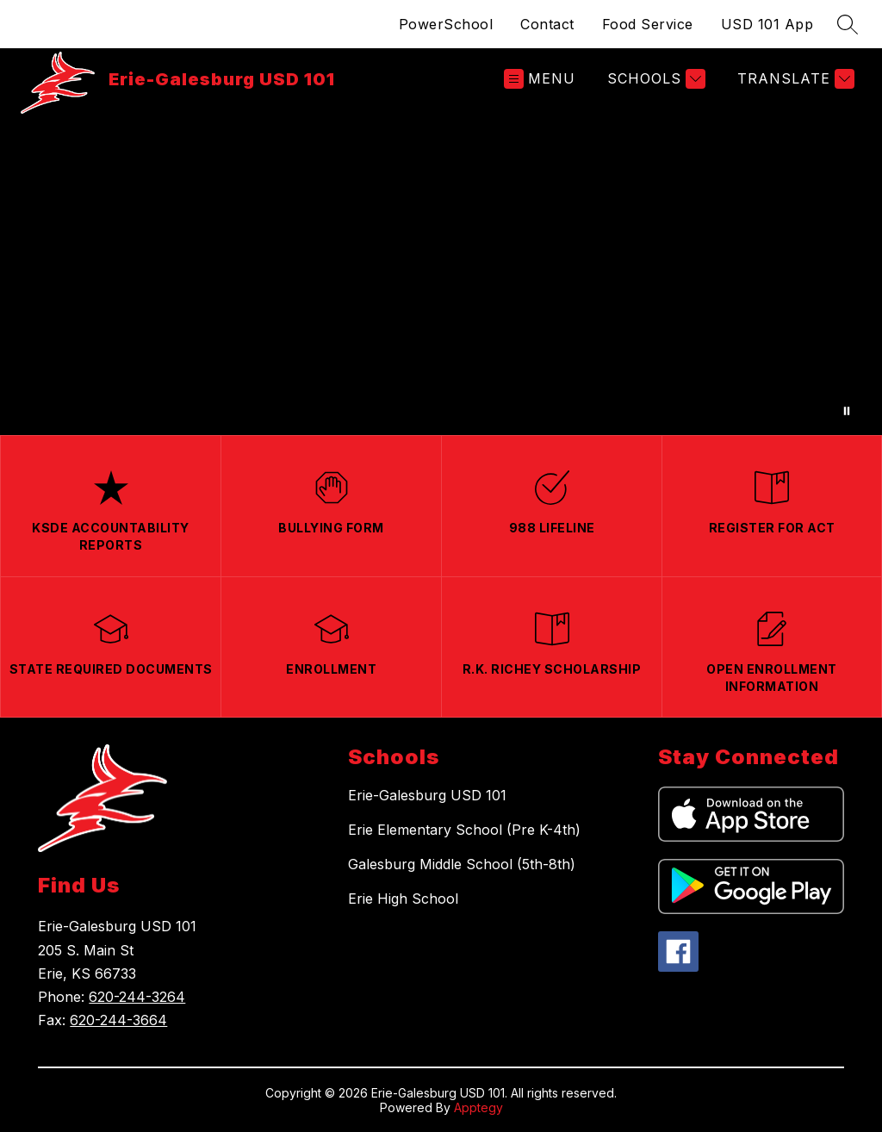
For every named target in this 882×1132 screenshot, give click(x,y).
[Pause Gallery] (846, 411)
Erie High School (403, 898)
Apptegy (478, 1107)
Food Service (647, 24)
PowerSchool (446, 24)
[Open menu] (539, 79)
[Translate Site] (793, 79)
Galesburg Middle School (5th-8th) (461, 864)
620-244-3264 (137, 996)
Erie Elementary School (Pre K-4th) (464, 829)
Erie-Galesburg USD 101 (427, 795)
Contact (547, 24)
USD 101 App (767, 24)
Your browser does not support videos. (441, 272)
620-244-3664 (118, 1020)
